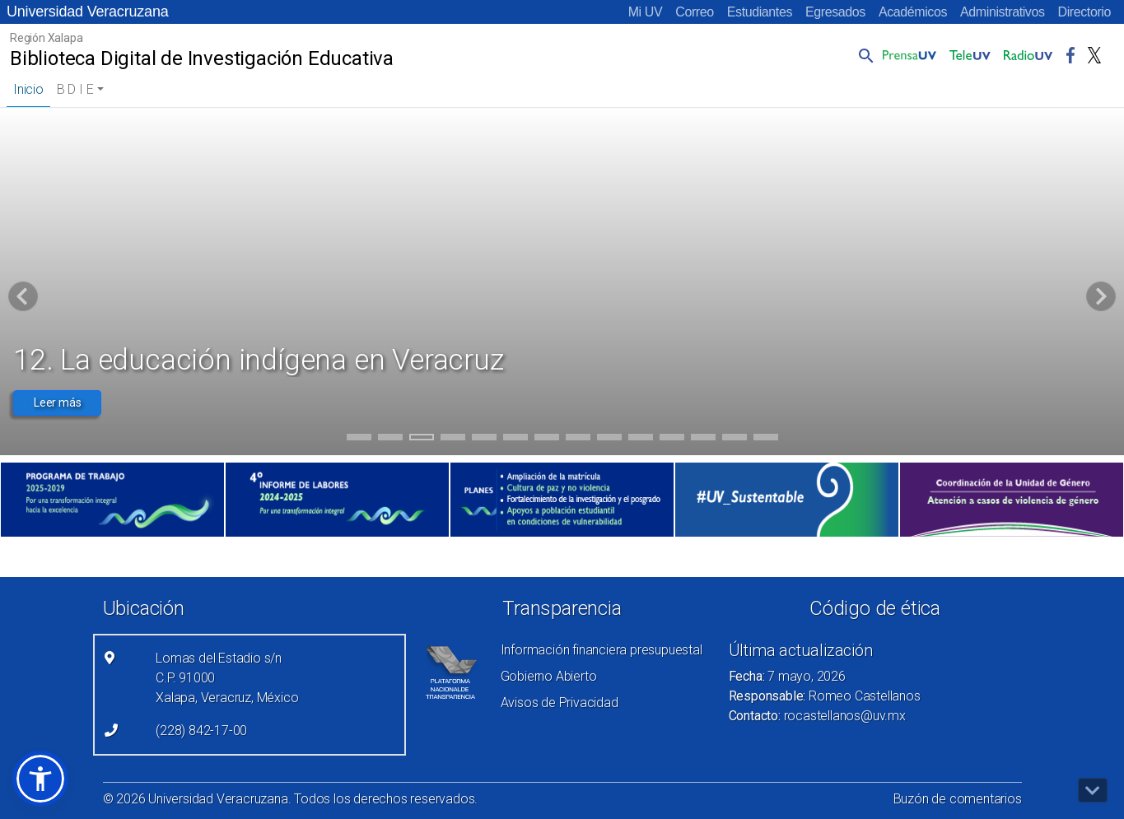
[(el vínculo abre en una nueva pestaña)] (112, 500)
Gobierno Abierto (549, 676)
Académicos (913, 12)
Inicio (28, 89)
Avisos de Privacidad (559, 702)
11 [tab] (672, 439)
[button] (863, 55)
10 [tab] (640, 439)
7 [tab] (546, 439)
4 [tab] (452, 439)
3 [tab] (421, 439)
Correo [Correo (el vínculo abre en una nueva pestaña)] (694, 12)
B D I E (75, 89)
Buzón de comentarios (957, 799)
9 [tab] (609, 439)
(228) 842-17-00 (201, 730)
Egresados (835, 12)
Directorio (1084, 12)
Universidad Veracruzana (88, 11)
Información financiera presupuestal (601, 650)
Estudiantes (759, 12)
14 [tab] (765, 439)
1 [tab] (358, 439)
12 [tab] (703, 439)
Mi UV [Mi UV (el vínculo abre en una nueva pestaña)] (645, 12)
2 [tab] (390, 439)
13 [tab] (734, 439)
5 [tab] (483, 439)
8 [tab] (577, 439)
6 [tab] (515, 439)
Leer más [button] (57, 402)
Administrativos (1002, 12)
